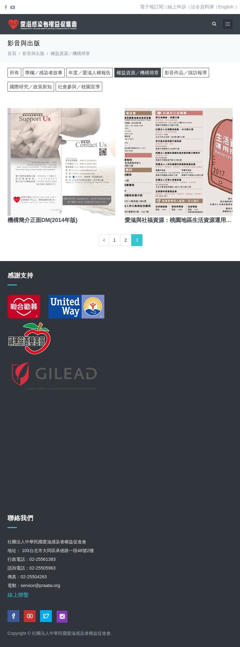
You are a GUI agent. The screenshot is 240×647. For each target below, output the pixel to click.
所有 (14, 72)
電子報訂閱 (151, 6)
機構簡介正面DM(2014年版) (43, 220)
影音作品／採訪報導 (186, 72)
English (225, 6)
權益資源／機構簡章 (138, 72)
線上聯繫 (18, 595)
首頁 (12, 53)
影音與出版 (33, 53)
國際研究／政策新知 (31, 86)
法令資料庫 (202, 6)
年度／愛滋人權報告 (89, 72)
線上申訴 (177, 6)
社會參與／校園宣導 (79, 86)
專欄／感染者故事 (43, 72)
